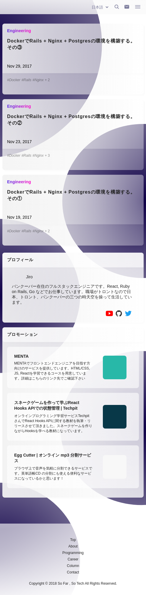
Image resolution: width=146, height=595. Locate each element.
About (72, 546)
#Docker (13, 80)
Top (73, 540)
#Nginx (38, 80)
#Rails (26, 80)
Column (73, 566)
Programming (73, 553)
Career (73, 559)
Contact (73, 572)
